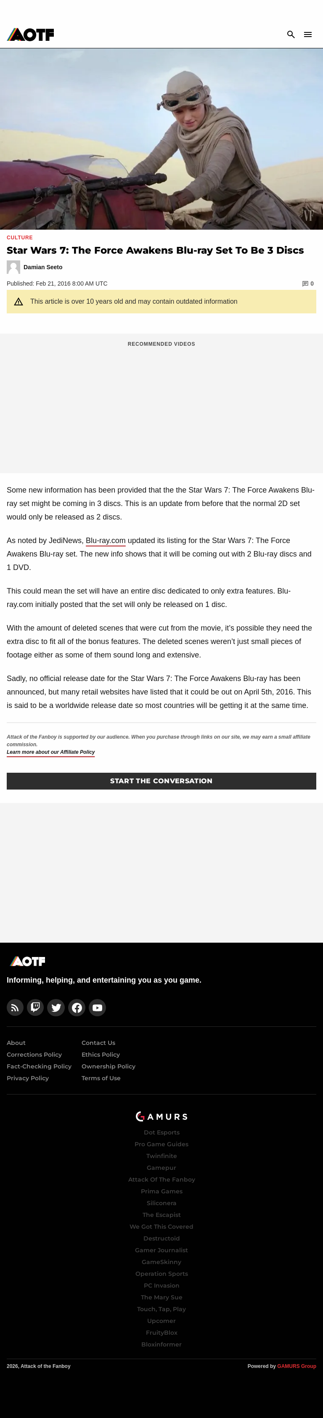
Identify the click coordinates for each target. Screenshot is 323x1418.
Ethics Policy (101, 1054)
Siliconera (162, 1203)
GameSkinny (161, 1262)
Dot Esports (162, 1132)
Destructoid (161, 1238)
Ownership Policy (108, 1066)
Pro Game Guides (161, 1144)
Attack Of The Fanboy (161, 1179)
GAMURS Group (296, 1366)
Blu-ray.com (106, 540)
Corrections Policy (34, 1054)
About (16, 1043)
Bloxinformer (161, 1344)
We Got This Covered (161, 1226)
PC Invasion (162, 1285)
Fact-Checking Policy (39, 1066)
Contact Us (98, 1043)
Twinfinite (161, 1156)
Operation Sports (161, 1274)
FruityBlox (161, 1332)
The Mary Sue (162, 1297)
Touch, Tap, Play (161, 1309)
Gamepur (161, 1168)
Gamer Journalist (161, 1250)
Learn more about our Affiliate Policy (51, 752)
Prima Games (162, 1191)
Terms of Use (101, 1078)
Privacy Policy (28, 1078)
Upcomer (161, 1321)
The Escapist (162, 1215)
